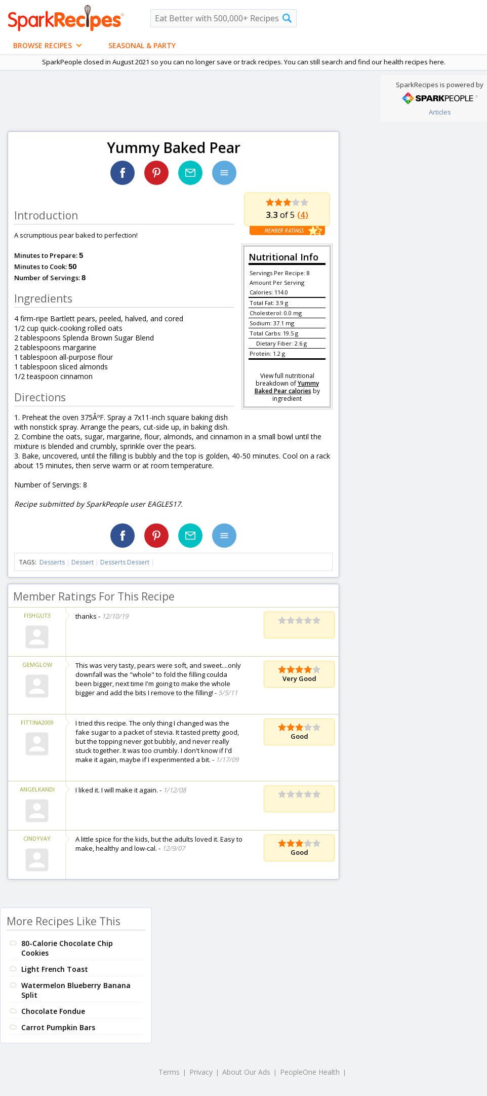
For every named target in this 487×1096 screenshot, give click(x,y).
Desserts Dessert (124, 562)
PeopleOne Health (310, 1072)
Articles (440, 112)
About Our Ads (246, 1072)
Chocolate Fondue (53, 1011)
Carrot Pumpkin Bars (58, 1027)
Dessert (82, 562)
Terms (169, 1072)
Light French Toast (54, 969)
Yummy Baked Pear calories (287, 387)
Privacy (201, 1072)
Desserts (52, 562)
